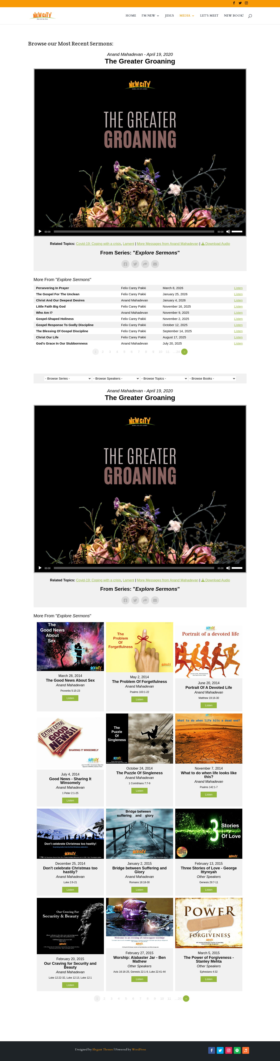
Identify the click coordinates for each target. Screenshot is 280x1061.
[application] (140, 231)
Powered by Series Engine (231, 363)
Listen (238, 288)
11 (167, 351)
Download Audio (217, 244)
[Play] (40, 231)
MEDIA (184, 16)
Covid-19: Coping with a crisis (98, 244)
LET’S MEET (209, 16)
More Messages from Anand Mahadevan (167, 244)
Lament (128, 244)
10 (160, 351)
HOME (131, 16)
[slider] (134, 231)
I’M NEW (148, 16)
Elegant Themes (102, 1049)
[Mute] (228, 231)
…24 (176, 351)
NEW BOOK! (234, 16)
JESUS (169, 16)
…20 (178, 998)
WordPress (139, 1049)
